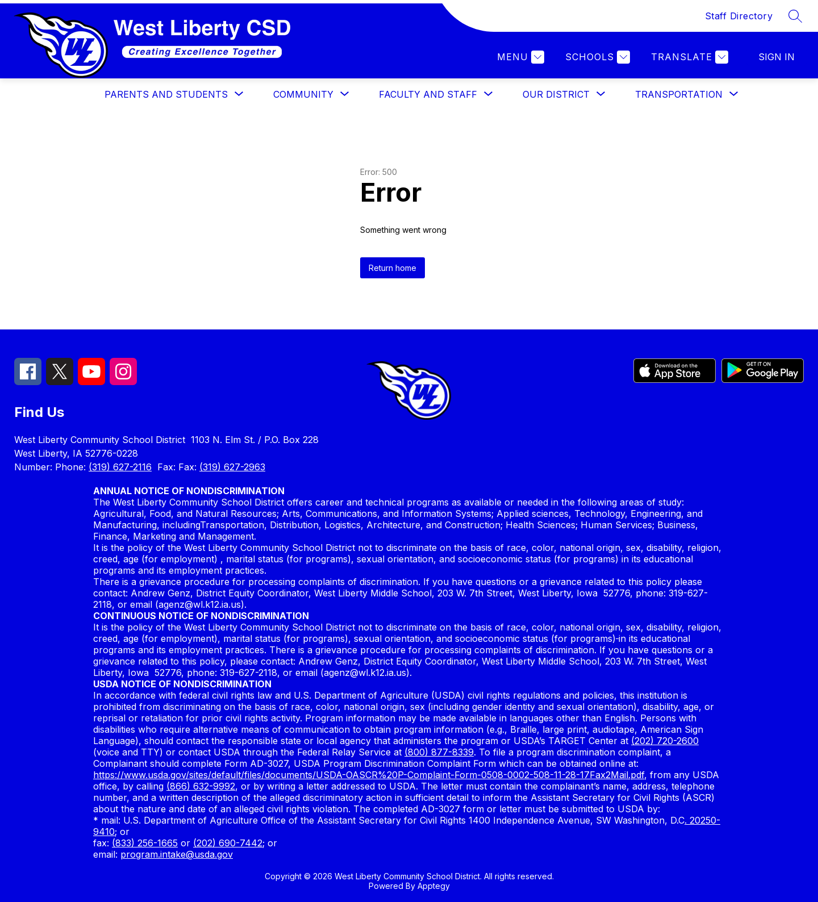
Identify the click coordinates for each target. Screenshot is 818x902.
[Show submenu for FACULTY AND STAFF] (428, 94)
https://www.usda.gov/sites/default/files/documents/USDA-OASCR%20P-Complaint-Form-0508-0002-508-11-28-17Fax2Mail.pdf (368, 774)
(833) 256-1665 (145, 843)
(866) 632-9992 (200, 786)
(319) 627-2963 (232, 467)
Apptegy (434, 886)
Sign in (776, 56)
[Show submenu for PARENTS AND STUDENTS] (166, 94)
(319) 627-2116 (120, 467)
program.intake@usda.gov (176, 854)
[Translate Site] (688, 57)
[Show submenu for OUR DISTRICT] (556, 94)
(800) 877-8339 (439, 752)
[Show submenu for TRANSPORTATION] (679, 94)
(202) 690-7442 (227, 843)
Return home (392, 268)
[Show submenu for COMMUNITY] (303, 94)
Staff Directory (739, 16)
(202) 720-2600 (665, 740)
